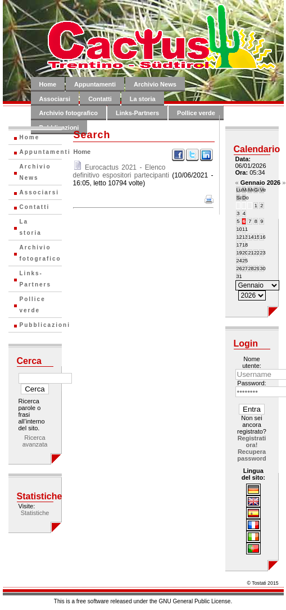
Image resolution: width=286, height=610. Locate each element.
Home (48, 84)
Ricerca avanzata (35, 441)
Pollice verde (196, 113)
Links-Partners (137, 113)
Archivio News (155, 84)
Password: (251, 383)
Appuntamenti (95, 84)
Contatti (100, 98)
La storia (143, 98)
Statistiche (35, 512)
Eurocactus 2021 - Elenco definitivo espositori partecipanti (121, 171)
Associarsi (55, 98)
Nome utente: (251, 362)
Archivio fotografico (68, 113)
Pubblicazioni (41, 325)
